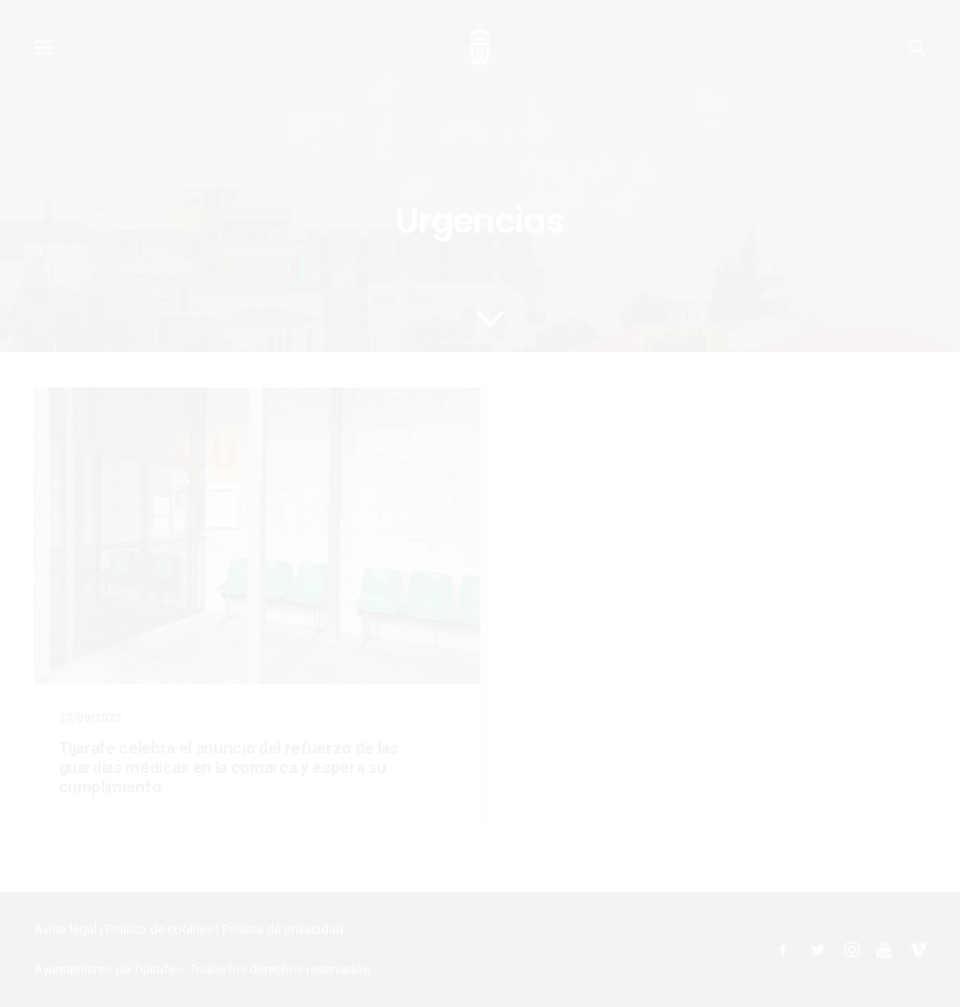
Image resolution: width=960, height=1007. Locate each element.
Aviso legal (65, 929)
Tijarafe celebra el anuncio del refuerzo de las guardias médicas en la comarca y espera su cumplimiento (228, 768)
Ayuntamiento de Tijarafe (104, 969)
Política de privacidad (282, 929)
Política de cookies (159, 929)
